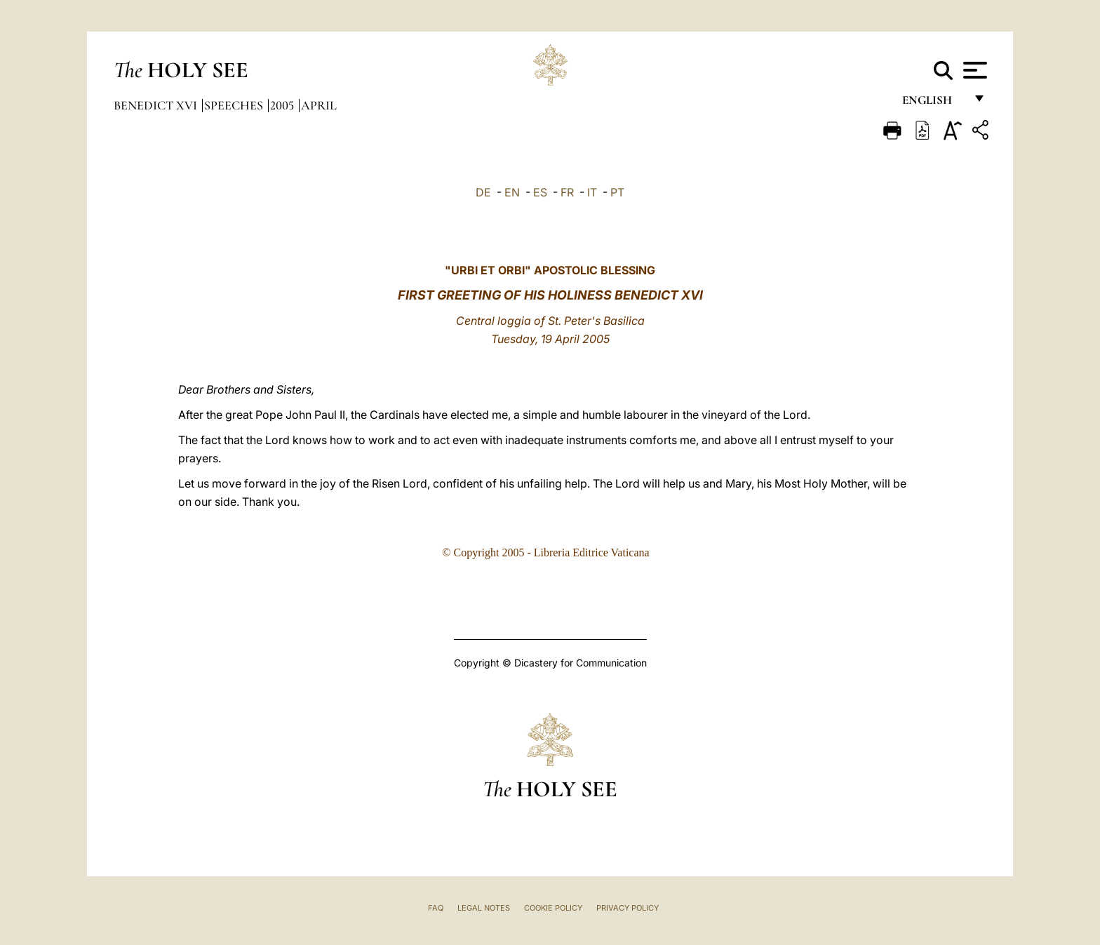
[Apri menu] (973, 70)
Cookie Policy (553, 908)
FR (567, 192)
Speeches (235, 105)
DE (483, 192)
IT (592, 192)
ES (540, 192)
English (933, 103)
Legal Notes (483, 908)
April (319, 105)
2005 (283, 105)
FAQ (435, 908)
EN (512, 192)
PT (617, 192)
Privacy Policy (627, 908)
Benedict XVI (157, 105)
